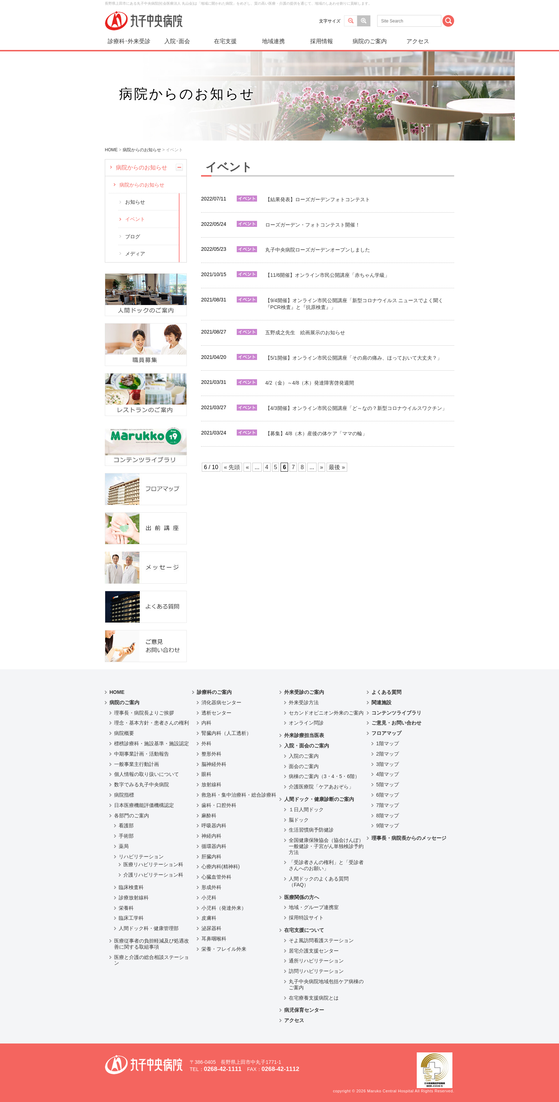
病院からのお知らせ (141, 167)
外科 (206, 743)
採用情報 (321, 41)
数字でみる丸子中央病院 (141, 784)
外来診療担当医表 (304, 735)
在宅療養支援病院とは (314, 998)
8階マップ (387, 815)
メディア (135, 254)
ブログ (132, 236)
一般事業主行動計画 (136, 764)
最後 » (337, 467)
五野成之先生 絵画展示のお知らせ (305, 332)
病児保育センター (304, 1010)
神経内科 (211, 836)
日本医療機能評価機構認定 (144, 805)
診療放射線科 (134, 897)
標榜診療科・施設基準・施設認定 (151, 743)
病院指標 (124, 795)
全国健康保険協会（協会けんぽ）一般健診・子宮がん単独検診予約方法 (326, 846)
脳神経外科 (213, 764)
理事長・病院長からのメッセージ (408, 838)
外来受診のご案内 (304, 692)
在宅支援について (304, 930)
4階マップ (387, 774)
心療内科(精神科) (220, 866)
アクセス (417, 41)
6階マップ (387, 795)
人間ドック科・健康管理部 (149, 928)
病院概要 (124, 733)
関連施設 (381, 702)
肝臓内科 (211, 856)
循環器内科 (213, 846)
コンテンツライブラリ (396, 713)
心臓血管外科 (216, 877)
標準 (350, 20)
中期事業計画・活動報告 (141, 754)
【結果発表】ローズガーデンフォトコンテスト (317, 199)
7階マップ (387, 805)
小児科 (208, 897)
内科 (206, 723)
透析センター (216, 713)
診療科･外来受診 (129, 41)
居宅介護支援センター (314, 951)
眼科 (206, 774)
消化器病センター (221, 702)
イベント (135, 219)
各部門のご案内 (131, 815)
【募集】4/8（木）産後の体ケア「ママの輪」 (316, 433)
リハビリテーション (141, 856)
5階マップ (387, 784)
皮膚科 (208, 918)
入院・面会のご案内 (306, 745)
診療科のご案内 (214, 692)
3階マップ (387, 764)
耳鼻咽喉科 (213, 938)
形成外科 (211, 887)
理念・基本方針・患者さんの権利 (151, 723)
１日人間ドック (306, 809)
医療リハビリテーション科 (153, 864)
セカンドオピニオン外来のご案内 (326, 713)
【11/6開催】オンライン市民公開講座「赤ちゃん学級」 (327, 275)
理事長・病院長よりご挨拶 (144, 713)
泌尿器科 (211, 928)
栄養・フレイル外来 (223, 949)
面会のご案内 (304, 766)
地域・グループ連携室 (314, 907)
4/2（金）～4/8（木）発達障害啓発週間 (309, 383)
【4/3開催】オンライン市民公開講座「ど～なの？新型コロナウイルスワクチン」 (356, 408)
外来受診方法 (304, 702)
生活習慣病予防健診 (311, 830)
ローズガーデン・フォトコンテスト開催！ (312, 225)
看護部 (126, 825)
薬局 (124, 846)
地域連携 (273, 41)
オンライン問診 (306, 723)
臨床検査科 (131, 887)
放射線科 (211, 784)
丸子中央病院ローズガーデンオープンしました (317, 250)
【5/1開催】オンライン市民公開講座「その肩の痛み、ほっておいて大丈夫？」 (353, 358)
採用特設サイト (306, 917)
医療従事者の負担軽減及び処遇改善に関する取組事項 (151, 944)
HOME (116, 692)
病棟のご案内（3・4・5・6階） (324, 776)
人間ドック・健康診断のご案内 (319, 799)
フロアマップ (386, 733)
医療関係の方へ (301, 897)
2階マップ (387, 754)
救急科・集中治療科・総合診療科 (238, 795)
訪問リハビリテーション (316, 971)
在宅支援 (225, 41)
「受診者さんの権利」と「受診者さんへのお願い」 (326, 865)
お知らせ (135, 202)
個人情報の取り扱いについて (146, 774)
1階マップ (387, 743)
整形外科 (211, 754)
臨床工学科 (131, 918)
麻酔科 (208, 815)
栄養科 (126, 908)
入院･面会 (177, 41)
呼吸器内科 (213, 825)
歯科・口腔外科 (218, 805)
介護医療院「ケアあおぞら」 (321, 786)
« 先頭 (232, 467)
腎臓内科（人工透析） (226, 733)
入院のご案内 (304, 756)
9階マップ (387, 825)
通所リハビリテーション (316, 961)
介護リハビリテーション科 (153, 875)
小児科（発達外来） (223, 908)
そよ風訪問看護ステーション (321, 940)
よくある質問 (386, 692)
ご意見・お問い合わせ (396, 723)
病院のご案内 (370, 41)
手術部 (126, 836)
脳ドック (299, 820)
